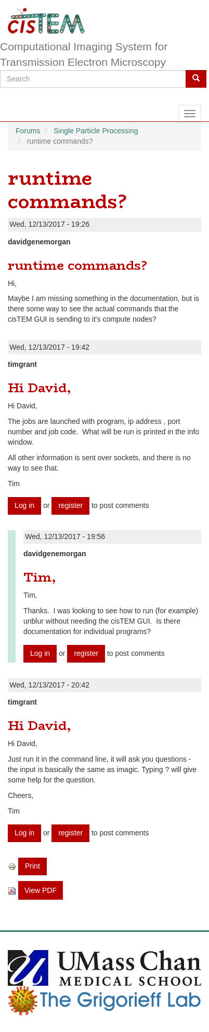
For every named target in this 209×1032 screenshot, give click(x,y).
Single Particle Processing (96, 131)
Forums (28, 131)
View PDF (40, 890)
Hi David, (39, 387)
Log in (24, 505)
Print (32, 866)
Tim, (39, 577)
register (70, 505)
